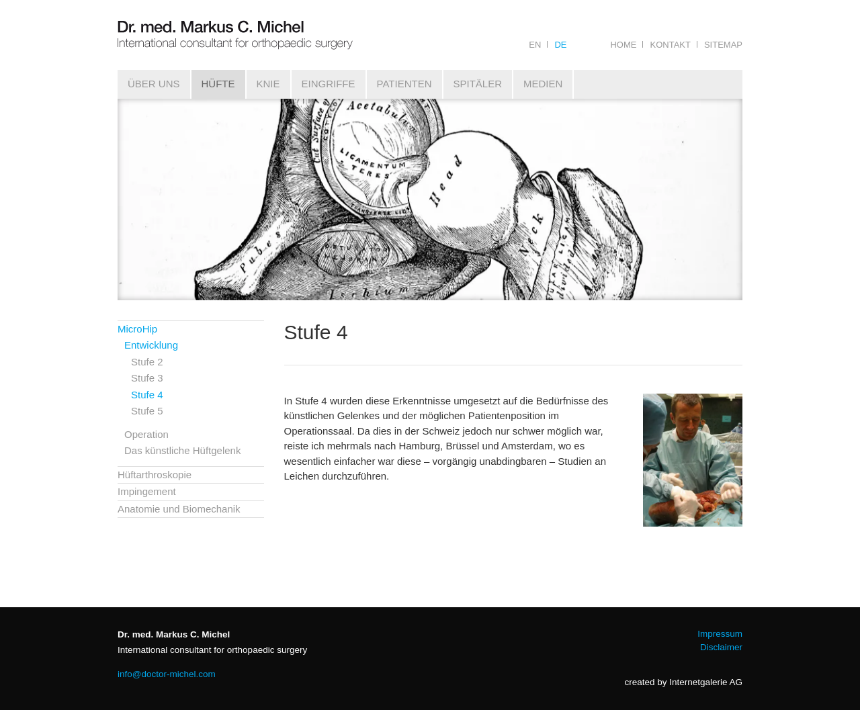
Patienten (404, 83)
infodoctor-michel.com (167, 674)
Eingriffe (328, 83)
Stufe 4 (147, 394)
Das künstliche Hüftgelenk (182, 450)
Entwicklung (151, 345)
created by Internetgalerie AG (683, 682)
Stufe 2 (147, 361)
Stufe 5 (147, 410)
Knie (268, 83)
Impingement (147, 491)
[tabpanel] (430, 199)
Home (623, 45)
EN (535, 45)
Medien (542, 83)
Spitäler (478, 83)
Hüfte (218, 83)
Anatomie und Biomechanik (179, 509)
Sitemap (723, 45)
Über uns (154, 83)
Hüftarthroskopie (154, 474)
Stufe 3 (147, 378)
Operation (146, 434)
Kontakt (670, 45)
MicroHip (137, 329)
